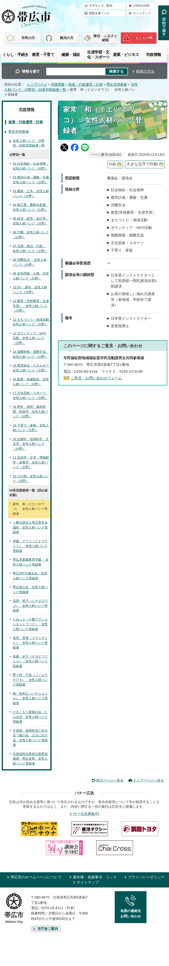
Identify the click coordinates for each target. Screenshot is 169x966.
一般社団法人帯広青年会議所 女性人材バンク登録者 (30, 527)
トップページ (37, 84)
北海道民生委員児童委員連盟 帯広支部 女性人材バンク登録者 (30, 758)
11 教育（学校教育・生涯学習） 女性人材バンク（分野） (31, 305)
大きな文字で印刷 (142, 164)
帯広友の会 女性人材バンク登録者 (30, 589)
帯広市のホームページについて (36, 877)
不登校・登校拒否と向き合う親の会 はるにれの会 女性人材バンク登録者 (30, 738)
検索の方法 (145, 71)
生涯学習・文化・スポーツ (98, 54)
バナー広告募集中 (84, 814)
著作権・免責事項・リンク (95, 877)
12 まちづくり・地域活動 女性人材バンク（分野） (31, 322)
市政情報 (153, 54)
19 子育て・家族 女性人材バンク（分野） (31, 427)
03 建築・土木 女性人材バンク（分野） (31, 193)
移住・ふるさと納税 (105, 38)
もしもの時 (144, 38)
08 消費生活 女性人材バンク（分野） (30, 262)
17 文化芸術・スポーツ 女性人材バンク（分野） (31, 395)
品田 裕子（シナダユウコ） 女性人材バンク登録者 (30, 605)
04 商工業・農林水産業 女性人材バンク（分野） (31, 207)
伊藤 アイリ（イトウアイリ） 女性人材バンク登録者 (30, 546)
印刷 (112, 164)
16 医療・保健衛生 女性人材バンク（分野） (31, 381)
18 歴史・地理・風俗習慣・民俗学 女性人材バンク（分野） (30, 411)
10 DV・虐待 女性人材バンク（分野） (30, 289)
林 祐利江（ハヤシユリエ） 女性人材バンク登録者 (30, 698)
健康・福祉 (70, 54)
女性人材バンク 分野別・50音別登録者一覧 (29, 143)
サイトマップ (142, 13)
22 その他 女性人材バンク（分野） (31, 478)
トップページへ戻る (148, 780)
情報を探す (31, 71)
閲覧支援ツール (99, 13)
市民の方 (28, 38)
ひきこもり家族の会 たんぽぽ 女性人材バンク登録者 (30, 716)
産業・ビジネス (126, 54)
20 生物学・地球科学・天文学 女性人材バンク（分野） (31, 443)
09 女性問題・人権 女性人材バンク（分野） (31, 276)
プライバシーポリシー (146, 877)
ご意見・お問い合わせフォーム (96, 378)
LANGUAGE (141, 5)
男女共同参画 (116, 84)
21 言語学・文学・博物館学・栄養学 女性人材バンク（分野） (31, 462)
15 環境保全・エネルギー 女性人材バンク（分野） (31, 368)
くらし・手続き (15, 54)
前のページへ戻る (110, 780)
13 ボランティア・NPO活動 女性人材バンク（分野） (29, 338)
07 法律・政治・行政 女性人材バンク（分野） (30, 248)
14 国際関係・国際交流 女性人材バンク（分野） (31, 354)
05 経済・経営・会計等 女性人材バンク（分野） (31, 221)
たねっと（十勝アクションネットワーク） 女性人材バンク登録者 (30, 624)
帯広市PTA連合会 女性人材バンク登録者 (30, 575)
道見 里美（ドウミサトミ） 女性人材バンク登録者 (30, 642)
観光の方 (67, 38)
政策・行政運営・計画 (85, 84)
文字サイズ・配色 (101, 5)
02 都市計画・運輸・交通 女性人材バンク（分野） (31, 179)
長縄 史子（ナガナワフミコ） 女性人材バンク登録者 (30, 661)
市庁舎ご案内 (47, 929)
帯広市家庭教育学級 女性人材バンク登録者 (31, 562)
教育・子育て (43, 54)
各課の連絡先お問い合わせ (130, 913)
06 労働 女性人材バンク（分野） (31, 234)
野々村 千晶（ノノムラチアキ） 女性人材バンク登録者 (30, 679)
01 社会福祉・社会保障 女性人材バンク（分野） (31, 166)
